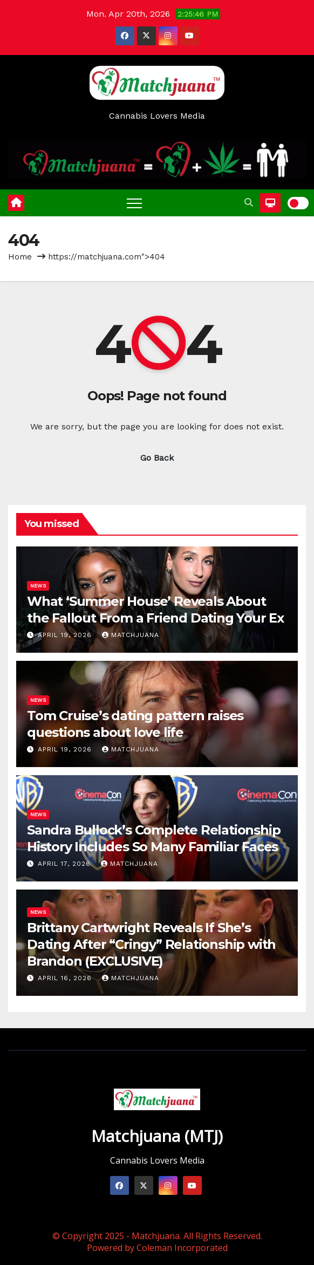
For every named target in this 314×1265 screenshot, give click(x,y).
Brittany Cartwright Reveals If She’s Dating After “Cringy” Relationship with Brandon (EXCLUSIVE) (151, 944)
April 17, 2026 (65, 863)
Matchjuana (130, 635)
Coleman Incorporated (182, 1248)
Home (20, 257)
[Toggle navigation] (134, 203)
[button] (248, 202)
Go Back (157, 458)
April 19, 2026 (66, 635)
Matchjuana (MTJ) (157, 1136)
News (38, 586)
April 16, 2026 (66, 978)
